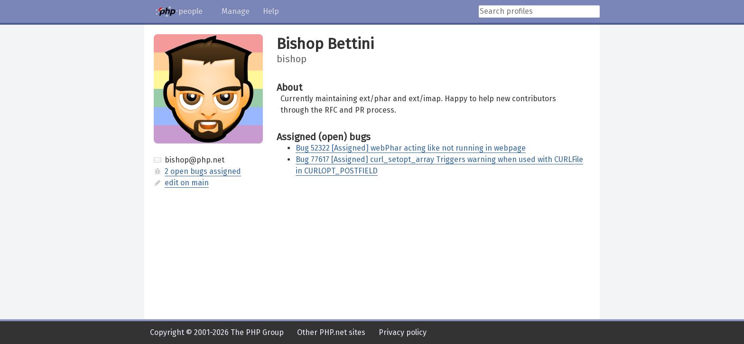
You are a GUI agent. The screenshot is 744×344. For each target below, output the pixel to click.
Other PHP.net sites (331, 332)
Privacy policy (403, 332)
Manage (236, 11)
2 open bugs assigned (203, 171)
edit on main (187, 182)
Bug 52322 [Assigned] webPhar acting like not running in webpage (411, 148)
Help (271, 11)
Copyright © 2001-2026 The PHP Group (217, 332)
